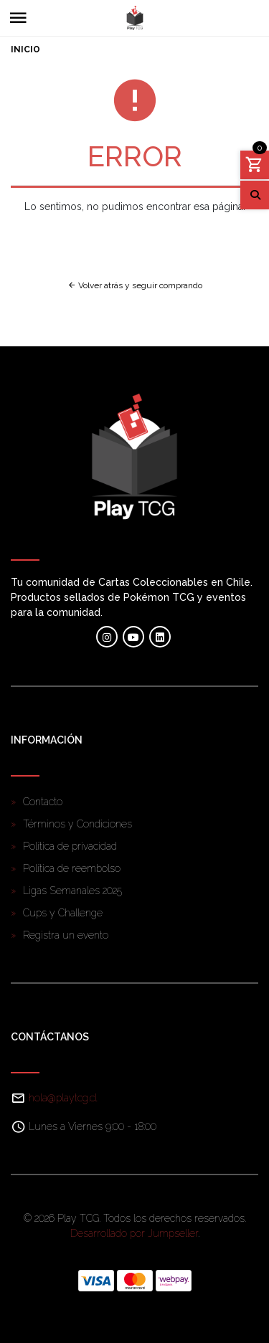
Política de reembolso (72, 868)
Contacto (42, 801)
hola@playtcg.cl (63, 1098)
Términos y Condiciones (77, 824)
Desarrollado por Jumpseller (134, 1233)
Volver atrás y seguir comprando (134, 285)
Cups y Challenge (63, 913)
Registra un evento (65, 935)
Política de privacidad (70, 846)
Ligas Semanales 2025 (72, 890)
